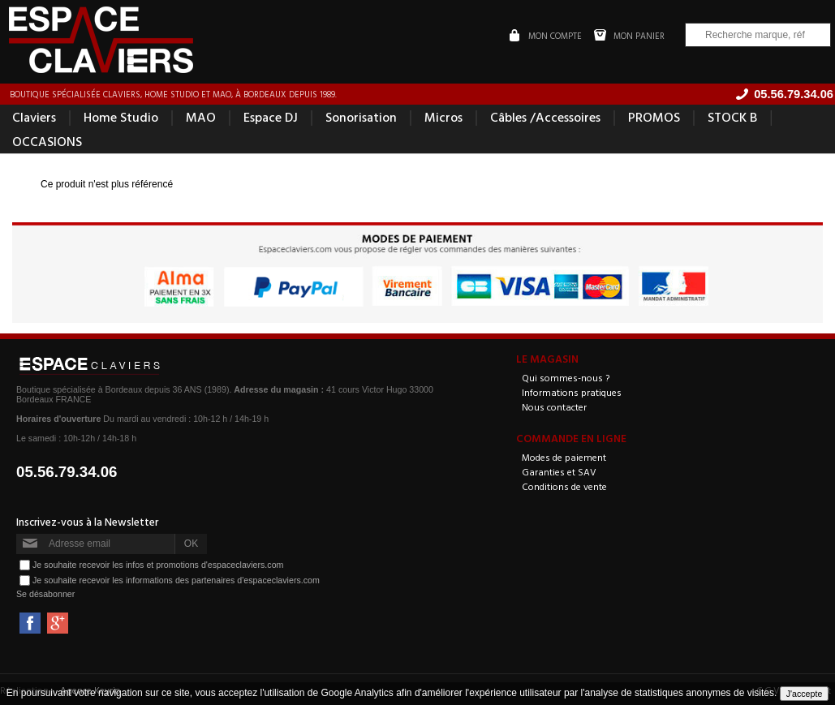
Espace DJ (270, 117)
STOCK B (732, 117)
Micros (443, 117)
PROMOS (654, 117)
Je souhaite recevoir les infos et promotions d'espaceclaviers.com (157, 564)
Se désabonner (45, 594)
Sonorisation (361, 117)
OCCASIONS (47, 141)
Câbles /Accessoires (545, 117)
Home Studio (121, 117)
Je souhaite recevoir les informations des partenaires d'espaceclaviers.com (176, 579)
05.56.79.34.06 (67, 471)
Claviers (34, 117)
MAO (201, 117)
